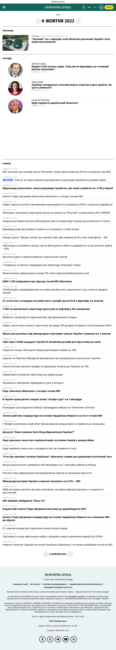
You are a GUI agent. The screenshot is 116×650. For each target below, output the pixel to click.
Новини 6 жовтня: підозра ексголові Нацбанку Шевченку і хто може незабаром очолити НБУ (57, 544)
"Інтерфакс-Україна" (76, 596)
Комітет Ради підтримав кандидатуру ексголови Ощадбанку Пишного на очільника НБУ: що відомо (56, 519)
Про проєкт (35, 584)
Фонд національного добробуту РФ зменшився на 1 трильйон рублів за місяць (49, 464)
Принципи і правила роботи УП (58, 587)
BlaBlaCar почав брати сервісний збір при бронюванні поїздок (40, 317)
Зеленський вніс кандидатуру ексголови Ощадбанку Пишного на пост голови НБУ (52, 415)
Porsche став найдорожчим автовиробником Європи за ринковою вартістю (47, 473)
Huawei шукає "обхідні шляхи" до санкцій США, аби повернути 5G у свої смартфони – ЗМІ (55, 237)
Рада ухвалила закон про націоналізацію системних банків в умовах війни (48, 440)
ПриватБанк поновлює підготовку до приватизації (33, 374)
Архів (58, 15)
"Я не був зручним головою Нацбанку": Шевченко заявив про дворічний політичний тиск (57, 456)
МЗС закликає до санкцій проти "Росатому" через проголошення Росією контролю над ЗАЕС (57, 171)
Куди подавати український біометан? (55, 102)
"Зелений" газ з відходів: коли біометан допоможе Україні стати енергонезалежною (71, 40)
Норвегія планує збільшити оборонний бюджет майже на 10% (39, 350)
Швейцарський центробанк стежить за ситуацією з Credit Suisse (41, 229)
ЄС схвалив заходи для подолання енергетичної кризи (35, 528)
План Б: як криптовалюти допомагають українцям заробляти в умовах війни (54, 180)
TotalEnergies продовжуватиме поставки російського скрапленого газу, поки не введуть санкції (55, 291)
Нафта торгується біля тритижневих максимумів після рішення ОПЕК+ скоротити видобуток (58, 204)
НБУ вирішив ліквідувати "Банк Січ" (24, 500)
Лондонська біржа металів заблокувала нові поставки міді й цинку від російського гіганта (56, 221)
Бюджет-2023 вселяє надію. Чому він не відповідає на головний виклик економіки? (70, 68)
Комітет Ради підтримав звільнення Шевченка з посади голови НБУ (43, 196)
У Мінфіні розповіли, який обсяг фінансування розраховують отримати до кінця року (54, 423)
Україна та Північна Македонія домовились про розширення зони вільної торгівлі (52, 358)
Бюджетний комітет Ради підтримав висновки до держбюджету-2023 (44, 508)
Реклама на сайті (20, 584)
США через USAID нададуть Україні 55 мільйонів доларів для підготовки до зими (52, 341)
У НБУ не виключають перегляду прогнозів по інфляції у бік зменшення (46, 309)
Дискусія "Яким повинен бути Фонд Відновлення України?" (39, 432)
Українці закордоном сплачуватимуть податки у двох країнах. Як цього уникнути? (72, 86)
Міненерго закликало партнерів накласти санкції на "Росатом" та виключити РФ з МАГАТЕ (56, 212)
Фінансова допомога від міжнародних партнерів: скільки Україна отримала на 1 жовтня (57, 333)
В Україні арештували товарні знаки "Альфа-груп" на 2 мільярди (42, 399)
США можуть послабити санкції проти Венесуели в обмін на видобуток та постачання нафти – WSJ (57, 247)
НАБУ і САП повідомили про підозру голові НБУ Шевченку (37, 281)
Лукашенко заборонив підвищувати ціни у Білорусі (33, 382)
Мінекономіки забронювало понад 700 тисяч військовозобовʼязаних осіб (46, 273)
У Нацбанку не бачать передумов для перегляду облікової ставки (42, 265)
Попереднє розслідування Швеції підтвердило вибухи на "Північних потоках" (49, 407)
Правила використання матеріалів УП (86, 584)
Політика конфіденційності (54, 584)
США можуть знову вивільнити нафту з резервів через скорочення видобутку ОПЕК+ (53, 536)
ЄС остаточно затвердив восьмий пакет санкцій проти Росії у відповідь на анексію (53, 300)
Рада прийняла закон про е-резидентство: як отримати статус (40, 448)
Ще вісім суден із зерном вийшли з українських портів (35, 256)
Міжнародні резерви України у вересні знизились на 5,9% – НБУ (41, 481)
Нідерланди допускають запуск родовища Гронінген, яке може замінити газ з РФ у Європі (58, 188)
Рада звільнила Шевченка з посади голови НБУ (31, 391)
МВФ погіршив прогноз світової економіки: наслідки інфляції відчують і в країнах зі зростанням (53, 491)
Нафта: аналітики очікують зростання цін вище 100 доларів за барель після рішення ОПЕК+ (57, 325)
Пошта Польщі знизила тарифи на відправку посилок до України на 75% (46, 366)
